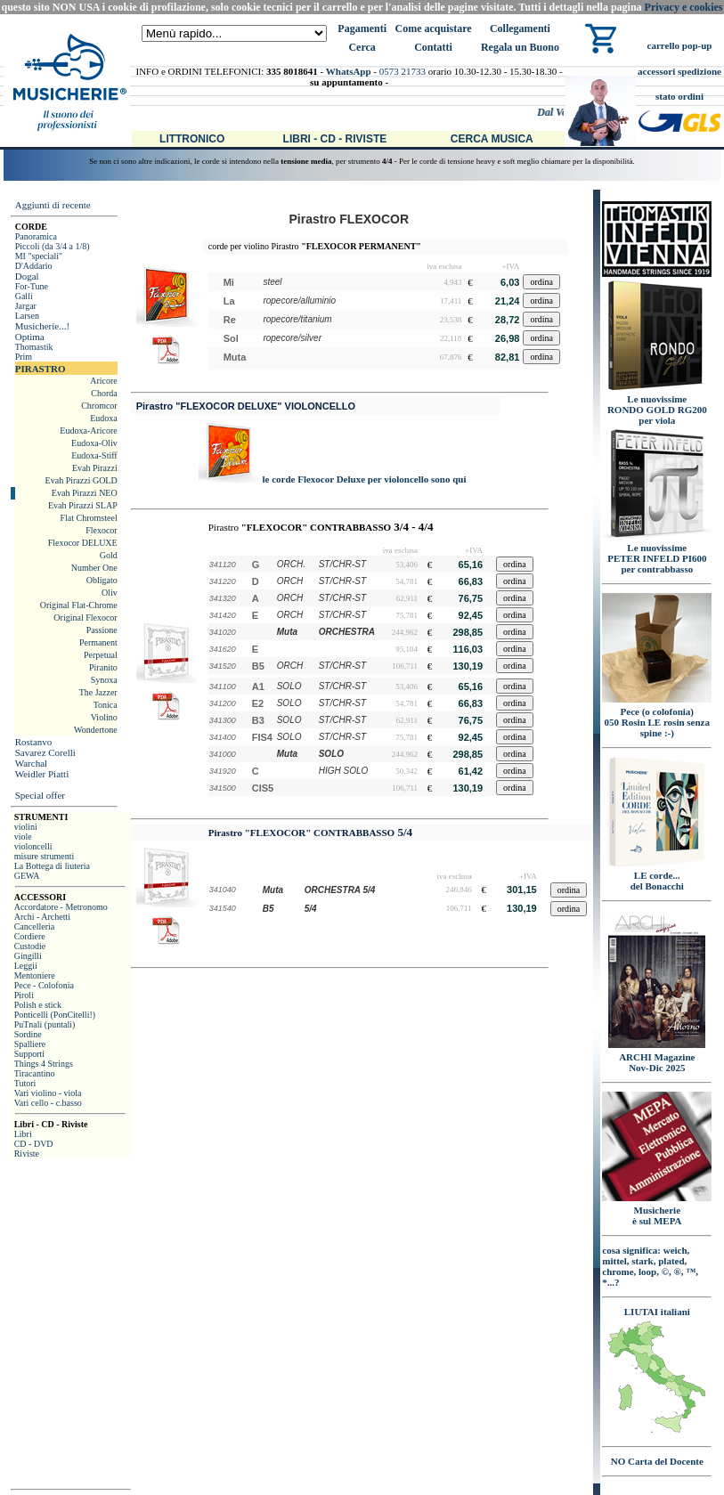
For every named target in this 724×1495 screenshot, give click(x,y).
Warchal (31, 763)
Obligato (102, 580)
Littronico (191, 139)
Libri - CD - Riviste (335, 139)
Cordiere (29, 936)
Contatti (433, 47)
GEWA (27, 876)
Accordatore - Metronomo (61, 907)
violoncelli (33, 846)
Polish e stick (37, 1005)
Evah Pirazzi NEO (85, 493)
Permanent (98, 642)
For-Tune (31, 286)
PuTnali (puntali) (45, 1024)
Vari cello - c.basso (48, 1103)
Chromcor (99, 405)
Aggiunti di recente (53, 204)
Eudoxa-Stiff (94, 455)
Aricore (104, 381)
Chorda (104, 393)
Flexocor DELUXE (83, 543)
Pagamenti (362, 28)
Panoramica (36, 236)
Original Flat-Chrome (79, 605)
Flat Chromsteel (89, 518)
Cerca (361, 47)
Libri (23, 1134)
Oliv (110, 592)
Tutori (25, 1083)
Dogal (27, 276)
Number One (94, 568)
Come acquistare (433, 28)
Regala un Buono (520, 47)
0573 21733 (402, 71)
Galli (24, 296)
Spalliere (30, 1044)
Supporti (29, 1054)
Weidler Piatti (42, 773)
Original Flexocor (85, 617)
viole (23, 836)
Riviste (26, 1153)
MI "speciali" (38, 256)
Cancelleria (34, 926)
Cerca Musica (492, 139)
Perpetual (101, 655)
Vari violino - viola (48, 1093)
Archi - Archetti (42, 917)
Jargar (26, 306)
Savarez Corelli (45, 752)
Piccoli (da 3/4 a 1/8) (52, 246)
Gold (109, 555)
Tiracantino (34, 1073)
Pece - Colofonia (44, 985)
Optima (30, 336)
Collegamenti (520, 28)
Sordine (28, 1034)
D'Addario (34, 266)
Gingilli (28, 956)
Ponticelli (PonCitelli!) (54, 1015)
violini (25, 827)
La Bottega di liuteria (52, 866)
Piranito (103, 667)
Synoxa (104, 680)
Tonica (106, 705)
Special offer (40, 795)
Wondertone (96, 730)
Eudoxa (104, 418)
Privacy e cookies (684, 7)
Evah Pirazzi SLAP (83, 505)
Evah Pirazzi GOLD (81, 480)
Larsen (27, 316)
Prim (23, 357)
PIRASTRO (40, 368)
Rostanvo (34, 741)
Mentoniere (34, 975)
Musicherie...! (42, 326)
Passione (102, 630)
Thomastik (34, 347)
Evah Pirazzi (95, 468)
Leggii (25, 966)
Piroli (24, 995)
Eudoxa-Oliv (94, 443)
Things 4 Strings (43, 1063)
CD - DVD (33, 1144)
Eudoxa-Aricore (88, 430)
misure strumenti (44, 856)
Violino (104, 717)
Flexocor (101, 530)
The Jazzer (98, 692)
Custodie (30, 946)
